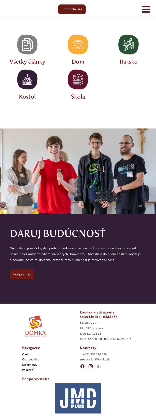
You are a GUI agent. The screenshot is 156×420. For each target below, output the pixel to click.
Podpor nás (22, 274)
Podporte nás (72, 9)
